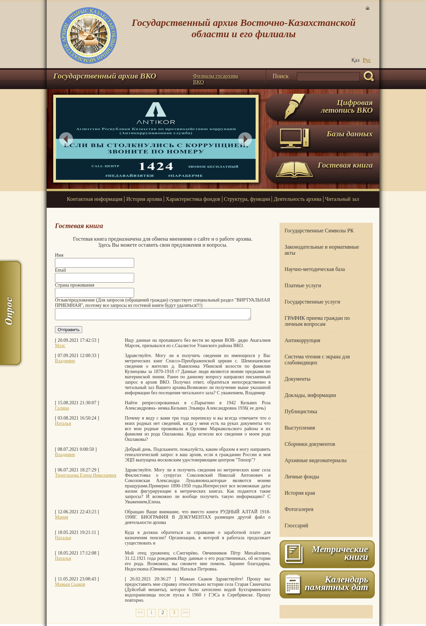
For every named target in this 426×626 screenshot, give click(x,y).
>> (185, 614)
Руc (367, 60)
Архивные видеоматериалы (315, 460)
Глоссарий (296, 525)
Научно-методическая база (315, 269)
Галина (62, 410)
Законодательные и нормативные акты (322, 250)
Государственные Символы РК (319, 230)
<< (140, 614)
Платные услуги (303, 285)
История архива (144, 199)
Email (60, 270)
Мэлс (60, 347)
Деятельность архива (297, 199)
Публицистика (301, 411)
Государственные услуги (312, 302)
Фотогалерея (299, 509)
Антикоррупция (302, 340)
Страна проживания (74, 285)
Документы (298, 379)
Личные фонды (302, 476)
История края (300, 493)
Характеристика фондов (193, 199)
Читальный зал (342, 199)
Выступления (300, 428)
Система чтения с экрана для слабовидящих (317, 359)
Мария (61, 519)
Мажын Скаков (70, 586)
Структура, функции (247, 199)
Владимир (65, 362)
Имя (59, 255)
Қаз (355, 60)
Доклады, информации (310, 395)
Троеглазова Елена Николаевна (85, 477)
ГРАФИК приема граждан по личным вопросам (317, 321)
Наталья (63, 425)
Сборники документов (310, 444)
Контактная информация (94, 199)
